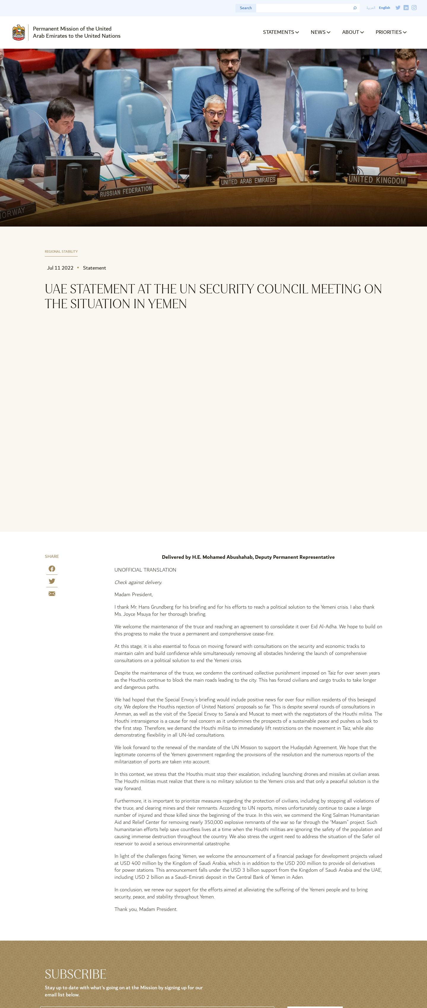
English (384, 8)
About (350, 32)
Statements (278, 32)
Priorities (389, 32)
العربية (371, 8)
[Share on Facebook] (52, 570)
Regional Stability (61, 251)
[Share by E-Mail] (52, 595)
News (318, 32)
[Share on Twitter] (52, 582)
